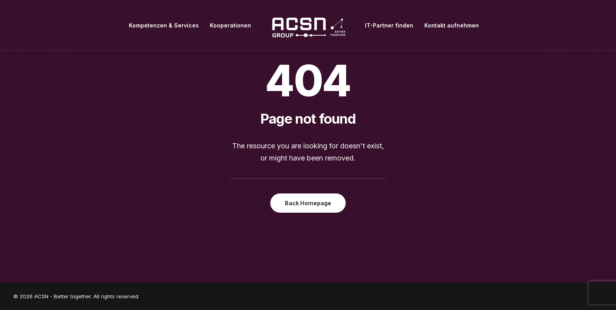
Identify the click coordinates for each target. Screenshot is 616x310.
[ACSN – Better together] (308, 25)
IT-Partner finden (389, 25)
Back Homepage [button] (308, 203)
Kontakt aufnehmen (451, 25)
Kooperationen (230, 25)
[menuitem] (163, 25)
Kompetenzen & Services (164, 25)
